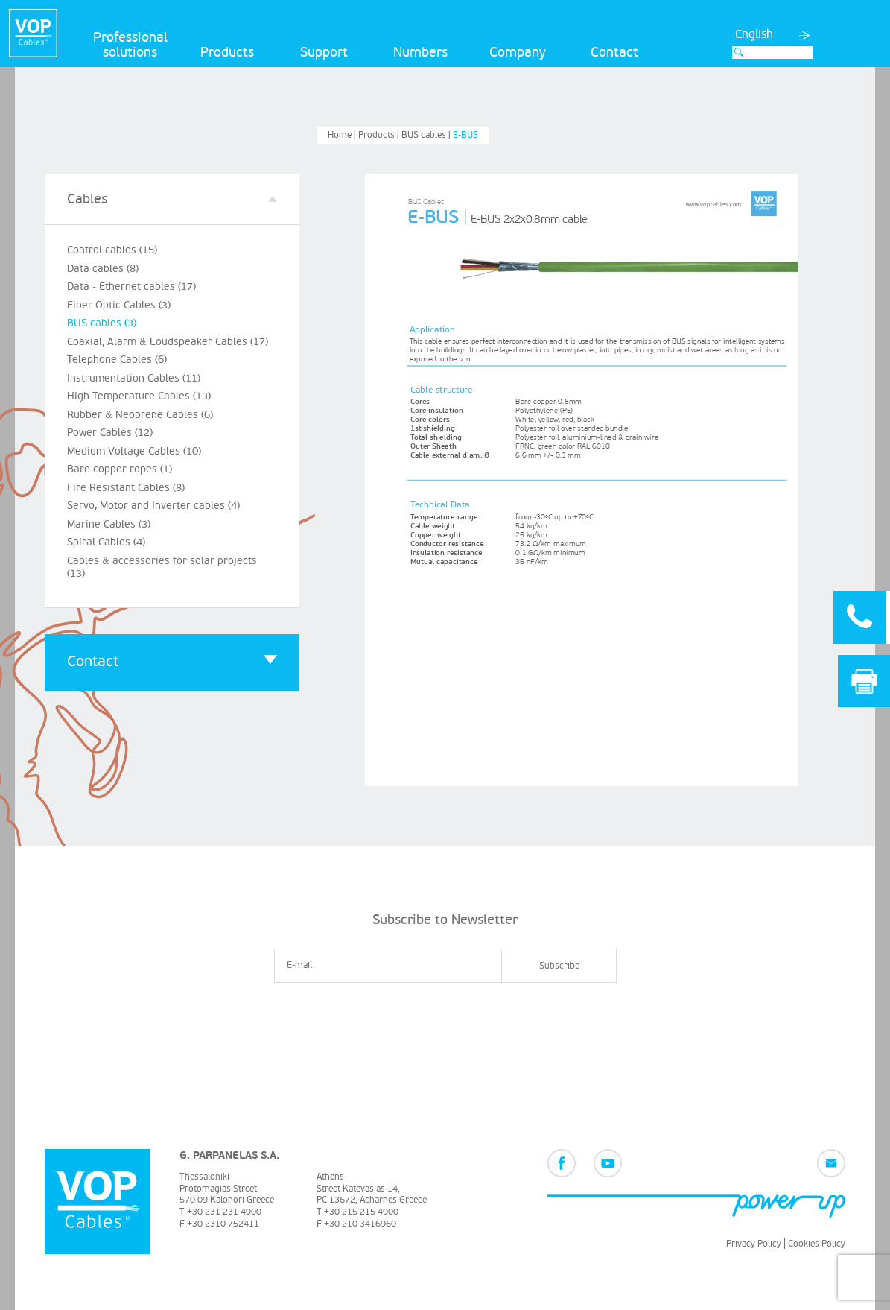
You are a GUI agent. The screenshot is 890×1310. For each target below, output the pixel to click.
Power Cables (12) (110, 432)
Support (324, 52)
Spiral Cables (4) (106, 542)
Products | (379, 135)
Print (864, 681)
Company (517, 52)
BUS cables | (427, 135)
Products (227, 52)
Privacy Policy (753, 1244)
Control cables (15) (112, 250)
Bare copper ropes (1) (119, 469)
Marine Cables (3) (108, 524)
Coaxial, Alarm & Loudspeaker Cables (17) (167, 341)
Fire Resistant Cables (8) (126, 487)
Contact (614, 52)
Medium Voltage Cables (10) (134, 451)
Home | (343, 135)
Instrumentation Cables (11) (133, 378)
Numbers (420, 52)
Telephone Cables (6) (117, 359)
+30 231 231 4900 (224, 1212)
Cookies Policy (816, 1244)
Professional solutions (130, 45)
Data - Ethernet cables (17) (131, 286)
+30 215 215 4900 (361, 1212)
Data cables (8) (103, 268)
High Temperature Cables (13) (139, 396)
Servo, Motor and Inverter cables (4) (153, 505)
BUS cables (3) (101, 323)
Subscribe (559, 966)
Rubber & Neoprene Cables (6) (140, 414)
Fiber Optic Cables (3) (119, 305)
